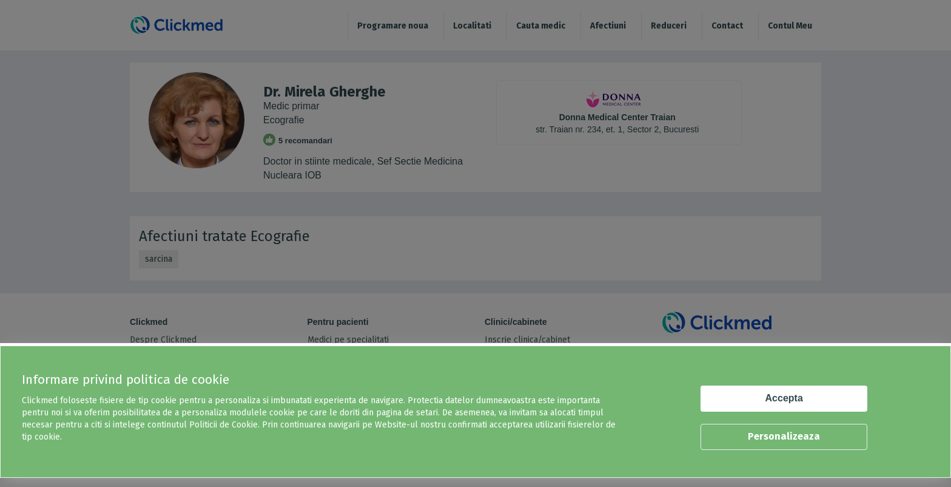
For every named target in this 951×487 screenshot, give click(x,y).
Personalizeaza (784, 436)
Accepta (784, 398)
